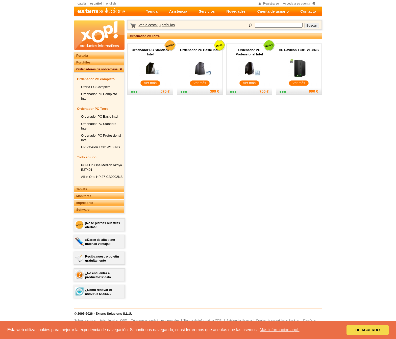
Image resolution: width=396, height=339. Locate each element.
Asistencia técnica (239, 320)
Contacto (308, 11)
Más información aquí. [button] (279, 330)
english (111, 3)
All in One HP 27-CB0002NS (101, 177)
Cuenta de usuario (273, 11)
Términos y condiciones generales (155, 320)
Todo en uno (86, 157)
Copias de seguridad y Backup (277, 320)
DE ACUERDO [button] (368, 330)
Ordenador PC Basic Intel (99, 116)
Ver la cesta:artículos (156, 25)
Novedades (236, 11)
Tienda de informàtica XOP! (203, 320)
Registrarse (271, 3)
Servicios (207, 11)
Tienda (152, 11)
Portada (82, 55)
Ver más (150, 83)
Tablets (81, 189)
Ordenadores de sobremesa (97, 69)
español (96, 3)
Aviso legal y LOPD (113, 320)
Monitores (83, 196)
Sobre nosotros (85, 320)
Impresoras (84, 203)
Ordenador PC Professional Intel (249, 52)
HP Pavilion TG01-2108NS (100, 147)
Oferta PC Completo (95, 87)
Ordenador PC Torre (92, 109)
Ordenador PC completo (96, 79)
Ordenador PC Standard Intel (150, 52)
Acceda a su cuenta (296, 3)
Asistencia (178, 11)
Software (82, 209)
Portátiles (83, 62)
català (82, 3)
